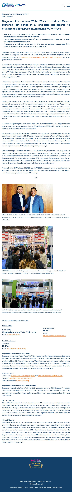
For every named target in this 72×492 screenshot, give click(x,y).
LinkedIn (48, 473)
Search (63, 5)
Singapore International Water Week (8, 5)
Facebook (23, 473)
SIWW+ (20, 5)
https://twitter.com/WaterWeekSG (50, 376)
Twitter (31, 473)
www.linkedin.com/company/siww (23, 376)
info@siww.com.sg (13, 334)
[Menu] (68, 5)
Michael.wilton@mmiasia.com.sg (54, 336)
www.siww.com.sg (22, 381)
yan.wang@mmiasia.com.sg (16, 348)
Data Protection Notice (54, 487)
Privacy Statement (40, 487)
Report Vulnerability (16, 487)
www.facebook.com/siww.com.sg (20, 378)
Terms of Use (28, 487)
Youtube (40, 473)
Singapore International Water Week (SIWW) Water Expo (41, 57)
